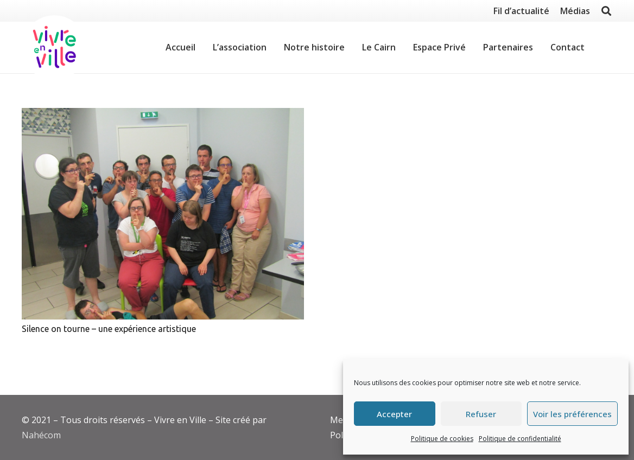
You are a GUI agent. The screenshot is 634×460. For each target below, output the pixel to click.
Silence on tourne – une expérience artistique (109, 329)
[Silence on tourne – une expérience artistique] (163, 214)
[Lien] (54, 47)
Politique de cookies (442, 438)
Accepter (394, 413)
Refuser (481, 413)
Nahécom (41, 435)
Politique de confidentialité (520, 438)
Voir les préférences (572, 413)
